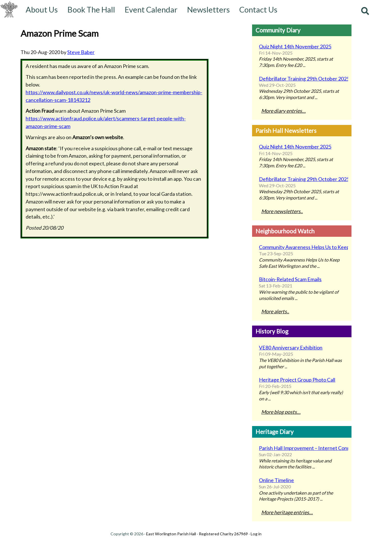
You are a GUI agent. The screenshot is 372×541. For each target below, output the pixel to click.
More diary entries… (283, 111)
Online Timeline (276, 480)
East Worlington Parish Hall (171, 533)
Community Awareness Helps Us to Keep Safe (302, 247)
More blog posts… (281, 412)
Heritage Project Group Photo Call (297, 380)
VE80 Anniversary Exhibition (290, 347)
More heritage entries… (287, 512)
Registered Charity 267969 (223, 533)
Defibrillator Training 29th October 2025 (302, 78)
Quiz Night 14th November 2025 (295, 46)
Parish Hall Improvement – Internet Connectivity (302, 448)
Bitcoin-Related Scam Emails (290, 279)
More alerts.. (275, 311)
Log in (256, 533)
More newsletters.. (282, 211)
